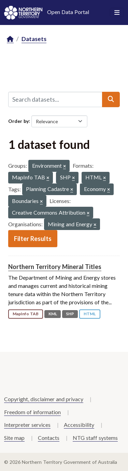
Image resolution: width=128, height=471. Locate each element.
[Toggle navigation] (117, 12)
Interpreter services (27, 424)
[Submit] (111, 99)
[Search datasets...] (55, 99)
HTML (90, 313)
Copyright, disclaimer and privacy (43, 399)
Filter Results (33, 238)
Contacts (48, 437)
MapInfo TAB (26, 313)
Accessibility (79, 424)
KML (52, 313)
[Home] (10, 39)
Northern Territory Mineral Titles (54, 266)
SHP (70, 313)
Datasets (34, 38)
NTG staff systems (95, 437)
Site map (14, 437)
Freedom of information (32, 412)
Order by (18, 121)
